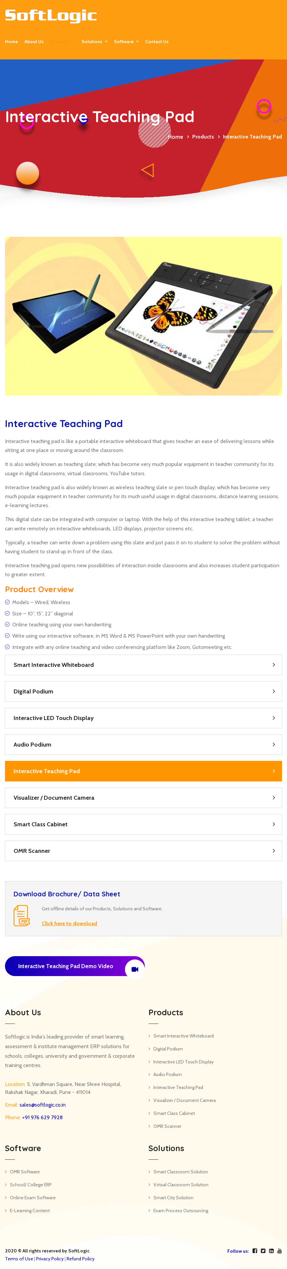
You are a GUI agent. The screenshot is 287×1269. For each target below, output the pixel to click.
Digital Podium (33, 691)
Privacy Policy (50, 1259)
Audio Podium (32, 744)
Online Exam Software (33, 1198)
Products (60, 42)
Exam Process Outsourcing (180, 1211)
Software (124, 42)
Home (11, 42)
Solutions (92, 42)
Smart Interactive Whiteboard (54, 665)
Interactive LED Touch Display (54, 718)
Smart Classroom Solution (180, 1172)
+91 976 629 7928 (42, 1117)
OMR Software (25, 1172)
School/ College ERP (31, 1185)
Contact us (157, 42)
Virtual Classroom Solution (180, 1185)
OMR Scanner (32, 851)
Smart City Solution (173, 1198)
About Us (34, 42)
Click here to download (69, 923)
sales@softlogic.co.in (42, 1105)
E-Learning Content (30, 1211)
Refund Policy (80, 1259)
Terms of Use (19, 1259)
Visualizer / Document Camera (54, 797)
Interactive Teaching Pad (47, 771)
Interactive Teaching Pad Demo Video (81, 967)
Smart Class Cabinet (41, 824)
